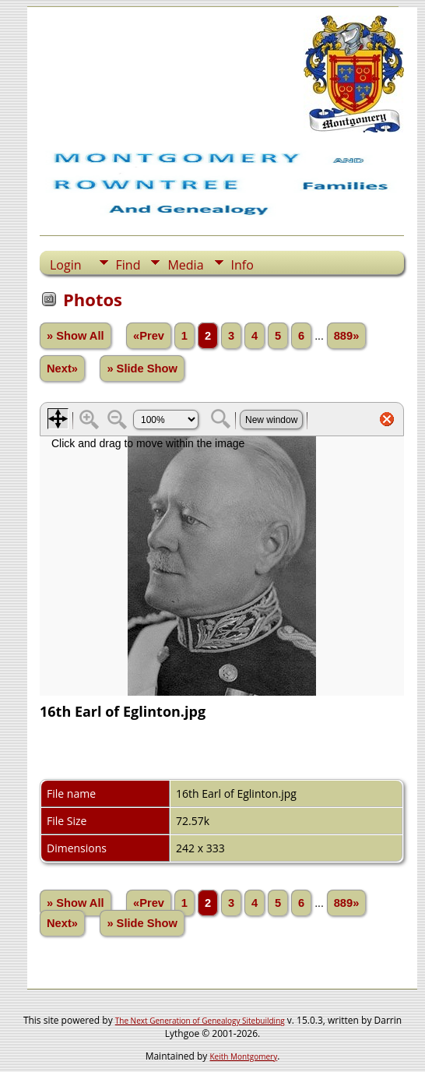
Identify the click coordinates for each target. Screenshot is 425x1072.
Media (185, 264)
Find (128, 264)
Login (66, 264)
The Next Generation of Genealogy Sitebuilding (200, 1020)
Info (242, 264)
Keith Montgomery (244, 1056)
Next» (62, 368)
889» (347, 336)
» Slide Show (142, 368)
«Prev (148, 336)
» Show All (75, 336)
